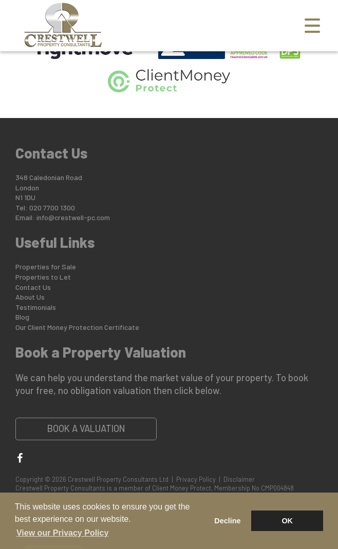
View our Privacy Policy (62, 532)
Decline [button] (227, 521)
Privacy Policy (196, 479)
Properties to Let (43, 276)
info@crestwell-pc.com (73, 217)
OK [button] (287, 521)
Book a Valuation (86, 428)
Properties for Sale (45, 266)
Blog (22, 316)
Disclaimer (239, 479)
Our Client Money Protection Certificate (77, 327)
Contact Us (33, 287)
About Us (30, 296)
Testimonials (35, 307)
